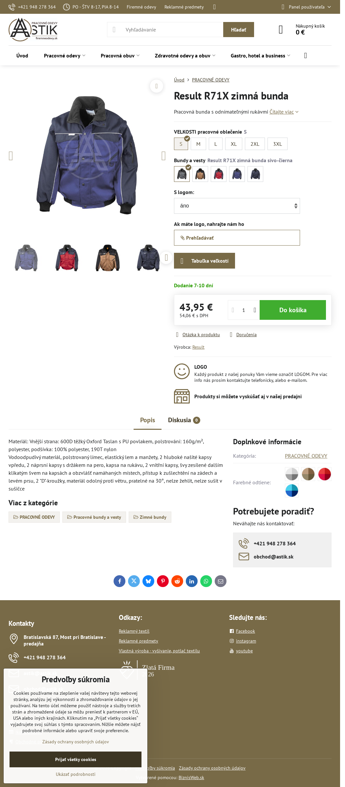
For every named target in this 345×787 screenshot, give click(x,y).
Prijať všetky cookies (75, 759)
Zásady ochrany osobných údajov (212, 768)
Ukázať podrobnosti (76, 774)
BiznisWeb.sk (191, 777)
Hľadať (238, 29)
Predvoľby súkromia (155, 768)
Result (198, 347)
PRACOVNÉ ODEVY (306, 455)
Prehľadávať (197, 237)
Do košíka (293, 310)
